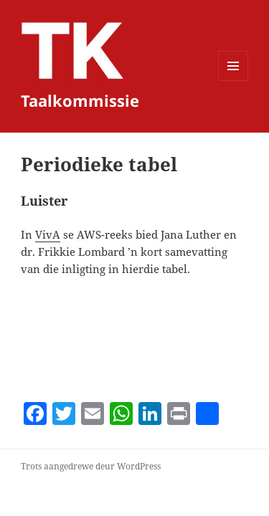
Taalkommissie (80, 100)
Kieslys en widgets (233, 80)
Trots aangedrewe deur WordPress (91, 466)
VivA (47, 234)
